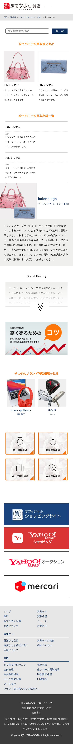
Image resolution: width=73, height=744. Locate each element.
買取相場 (13, 17)
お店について (11, 626)
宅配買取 (42, 664)
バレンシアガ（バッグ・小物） (30, 17)
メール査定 (10, 684)
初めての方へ (44, 645)
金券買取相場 (11, 674)
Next (70, 399)
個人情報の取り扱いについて (36, 703)
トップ (7, 611)
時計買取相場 (44, 674)
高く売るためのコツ (15, 664)
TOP (5, 17)
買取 (6, 616)
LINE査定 (42, 679)
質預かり (42, 611)
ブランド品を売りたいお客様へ (21, 688)
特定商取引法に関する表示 (36, 708)
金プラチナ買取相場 (48, 669)
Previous (3, 399)
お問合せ (42, 626)
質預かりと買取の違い (16, 645)
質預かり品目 (11, 640)
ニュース (42, 621)
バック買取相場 (12, 679)
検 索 (60, 31)
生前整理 (9, 669)
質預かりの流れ (45, 640)
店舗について (11, 650)
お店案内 (36, 712)
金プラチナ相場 (12, 621)
